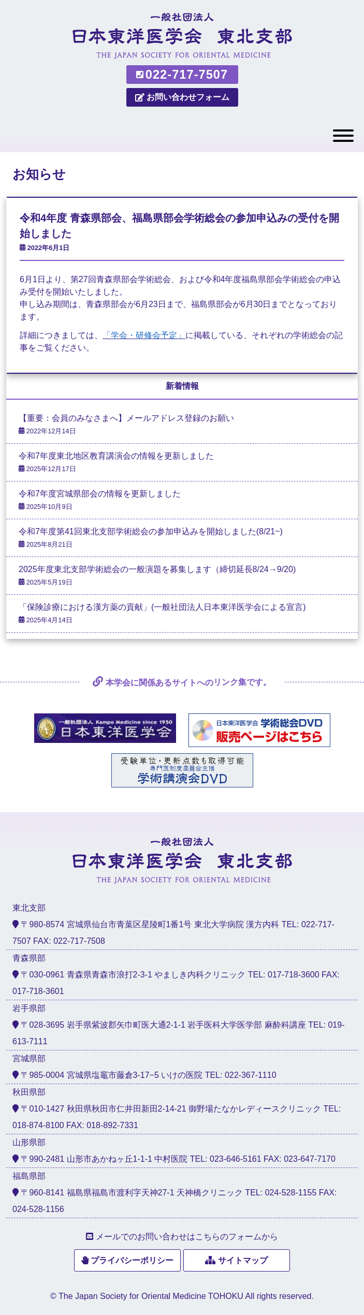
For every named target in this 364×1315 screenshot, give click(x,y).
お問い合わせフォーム (182, 97)
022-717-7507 (182, 74)
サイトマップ (243, 1260)
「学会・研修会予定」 (144, 335)
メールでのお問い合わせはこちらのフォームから (187, 1236)
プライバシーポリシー (132, 1260)
